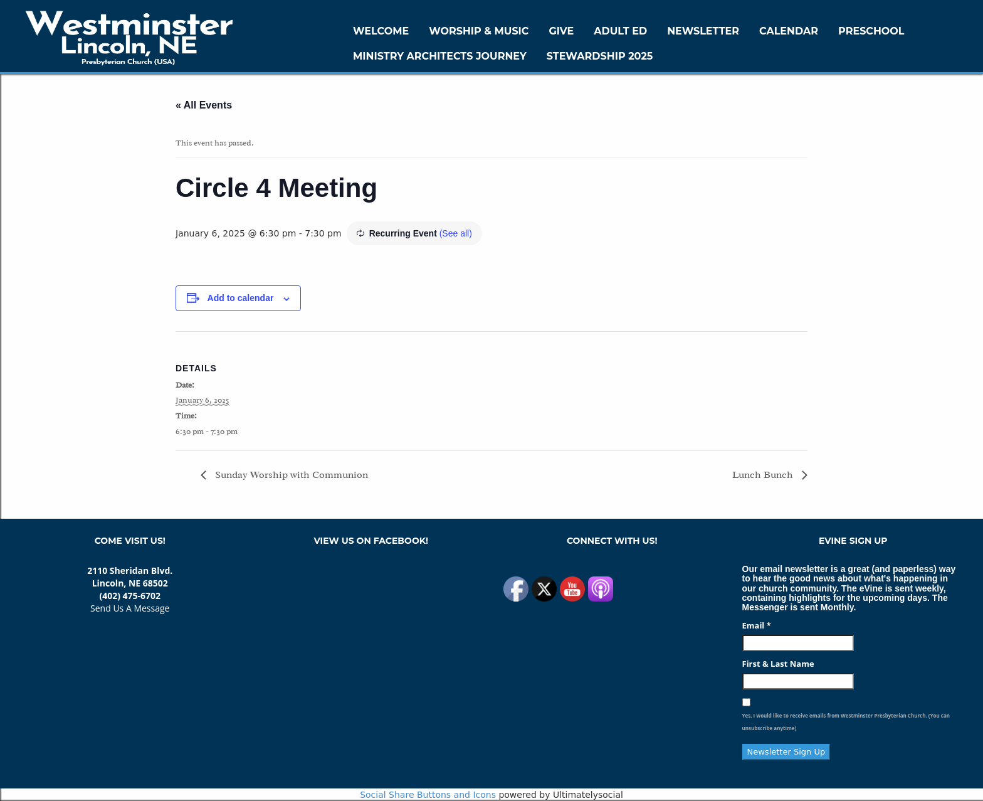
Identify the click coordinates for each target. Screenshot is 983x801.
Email (756, 625)
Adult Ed (620, 31)
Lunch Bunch (764, 475)
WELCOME (381, 31)
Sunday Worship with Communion (290, 475)
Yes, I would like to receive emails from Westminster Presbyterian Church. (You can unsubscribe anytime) (846, 721)
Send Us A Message (129, 608)
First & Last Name (778, 663)
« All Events (204, 105)
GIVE (561, 31)
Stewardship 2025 (600, 56)
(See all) (455, 233)
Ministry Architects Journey (440, 56)
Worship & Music (478, 31)
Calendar (788, 31)
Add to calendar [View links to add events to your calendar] (241, 298)
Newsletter (703, 31)
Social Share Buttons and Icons (428, 795)
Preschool (871, 31)
